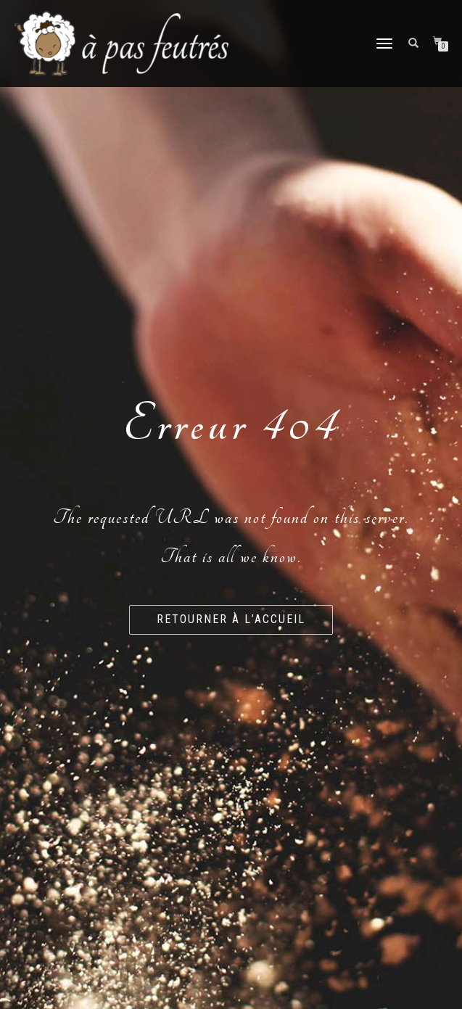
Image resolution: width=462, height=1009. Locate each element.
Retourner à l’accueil (231, 619)
